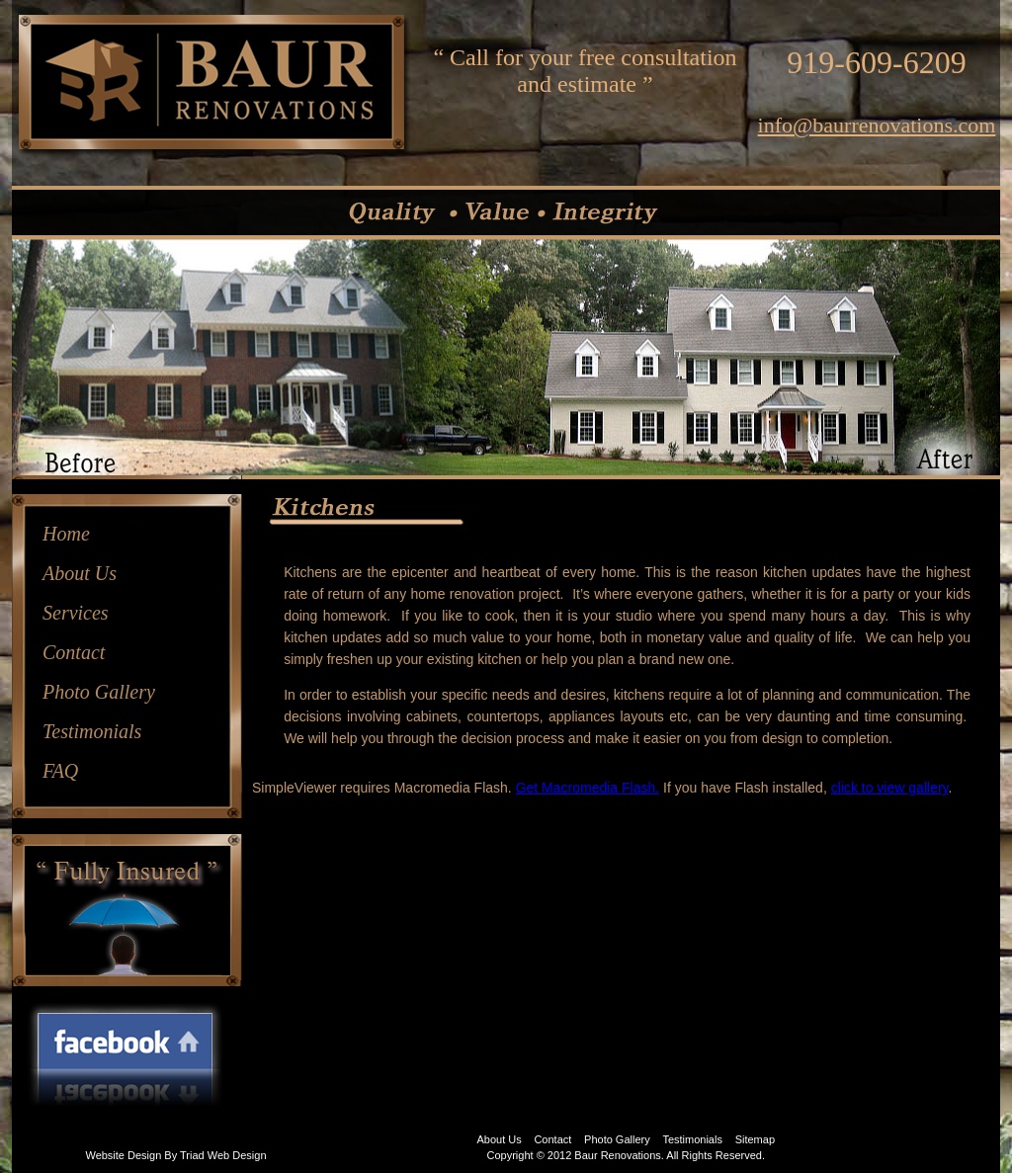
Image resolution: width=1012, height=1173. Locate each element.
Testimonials (91, 731)
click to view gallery (890, 788)
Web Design (237, 1155)
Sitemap (755, 1139)
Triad (192, 1155)
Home (66, 534)
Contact (73, 652)
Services (75, 613)
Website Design (123, 1155)
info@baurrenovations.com (877, 125)
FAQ (60, 771)
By (170, 1155)
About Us (79, 573)
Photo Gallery (98, 692)
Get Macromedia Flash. (588, 788)
